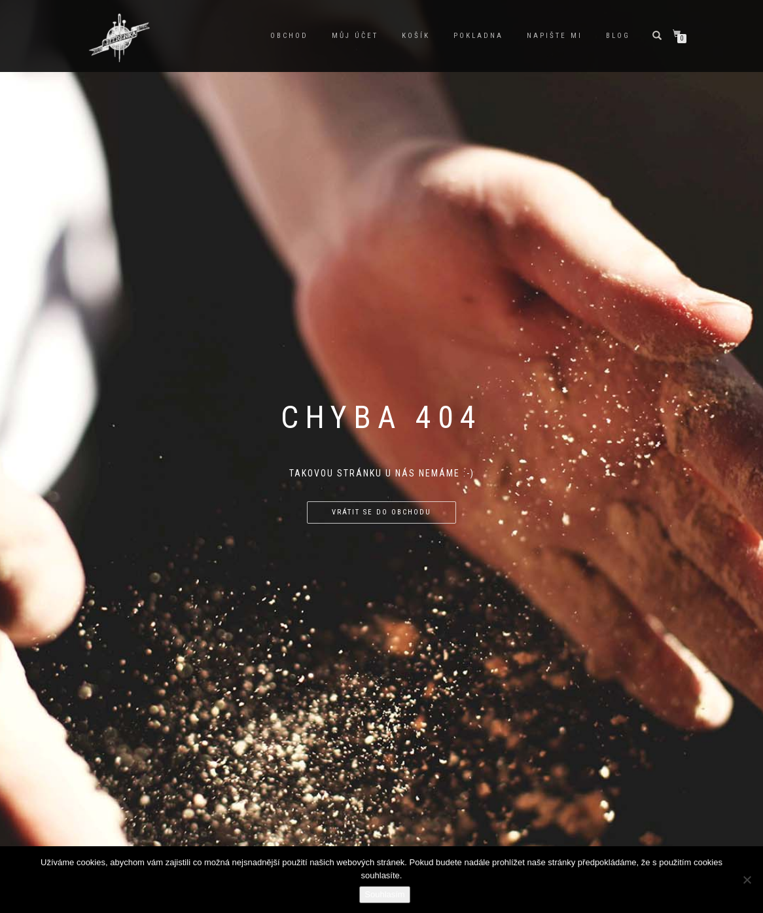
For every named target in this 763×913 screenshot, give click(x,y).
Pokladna (478, 35)
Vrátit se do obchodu (381, 512)
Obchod (289, 35)
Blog (618, 35)
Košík (416, 35)
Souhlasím (384, 894)
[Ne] (746, 879)
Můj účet (355, 35)
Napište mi (554, 35)
